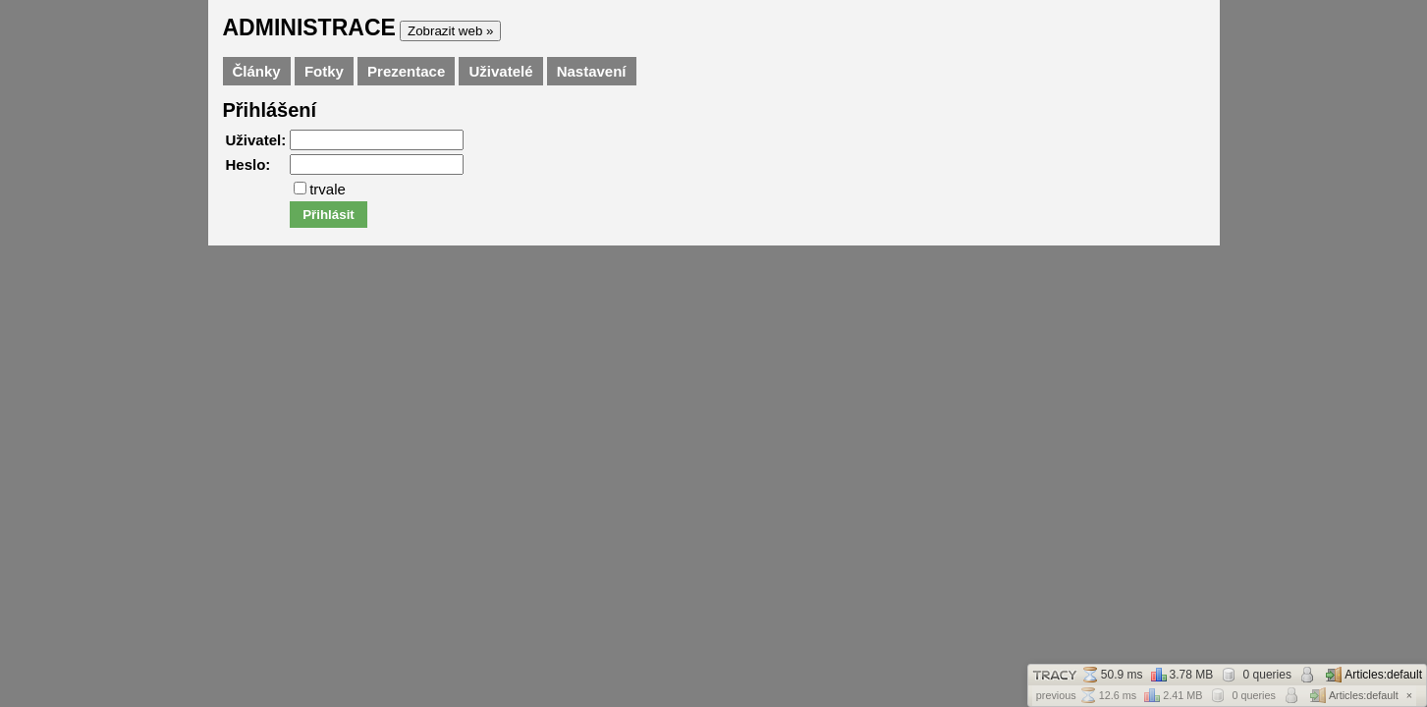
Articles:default (1374, 674)
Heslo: (248, 164)
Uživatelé (500, 71)
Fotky (324, 71)
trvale (320, 189)
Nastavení (592, 71)
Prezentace (406, 71)
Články (257, 71)
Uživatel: (256, 140)
